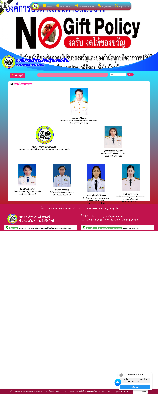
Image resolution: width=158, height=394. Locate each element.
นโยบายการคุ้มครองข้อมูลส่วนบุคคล (110, 228)
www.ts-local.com (65, 228)
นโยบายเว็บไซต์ (91, 228)
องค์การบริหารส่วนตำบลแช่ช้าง (40, 228)
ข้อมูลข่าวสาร (104, 6)
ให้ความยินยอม (140, 391)
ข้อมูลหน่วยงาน (63, 6)
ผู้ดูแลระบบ (13, 228)
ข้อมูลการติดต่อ (122, 6)
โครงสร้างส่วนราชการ (84, 6)
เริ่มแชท (135, 387)
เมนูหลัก (47, 6)
